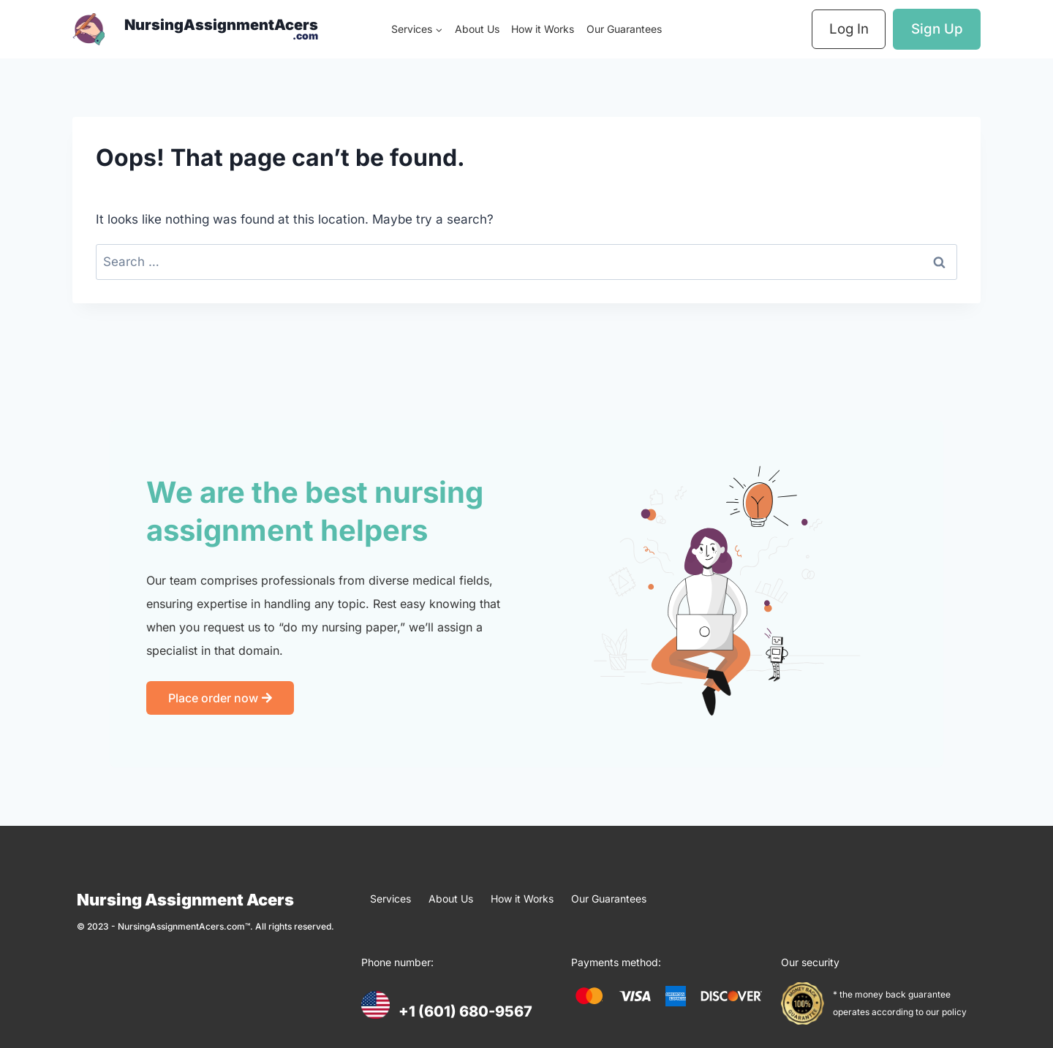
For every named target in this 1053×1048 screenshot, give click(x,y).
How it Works (542, 29)
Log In (849, 28)
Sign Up (937, 28)
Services (390, 898)
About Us (477, 29)
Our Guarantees (624, 29)
